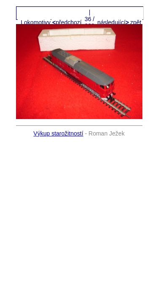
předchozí (67, 22)
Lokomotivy (36, 22)
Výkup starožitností (58, 133)
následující (112, 22)
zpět (135, 22)
